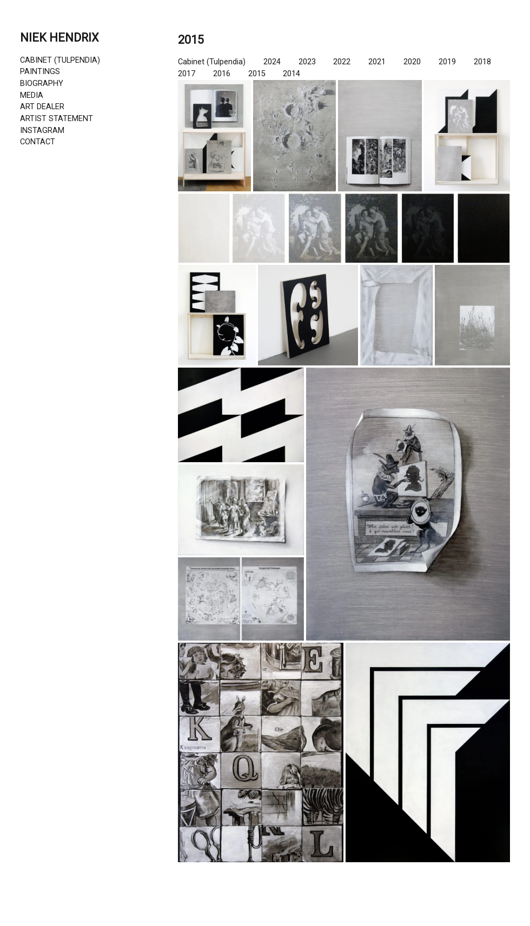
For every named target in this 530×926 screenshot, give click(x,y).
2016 (221, 73)
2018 (482, 61)
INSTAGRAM (42, 130)
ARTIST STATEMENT (56, 118)
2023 (307, 61)
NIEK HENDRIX (59, 37)
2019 (447, 61)
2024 (272, 61)
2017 (186, 73)
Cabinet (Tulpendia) (212, 61)
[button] (214, 135)
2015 (257, 73)
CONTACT (37, 141)
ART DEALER (42, 106)
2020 (412, 61)
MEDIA (31, 95)
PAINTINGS (40, 71)
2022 (341, 61)
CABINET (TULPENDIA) (60, 60)
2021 (377, 61)
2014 (291, 73)
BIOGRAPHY (41, 83)
